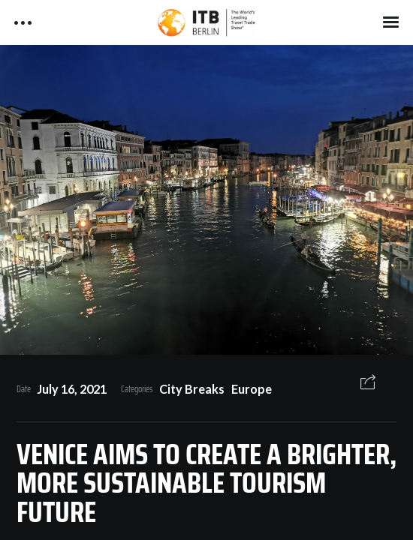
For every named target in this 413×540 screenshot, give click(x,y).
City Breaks (192, 389)
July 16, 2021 (72, 389)
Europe (251, 389)
